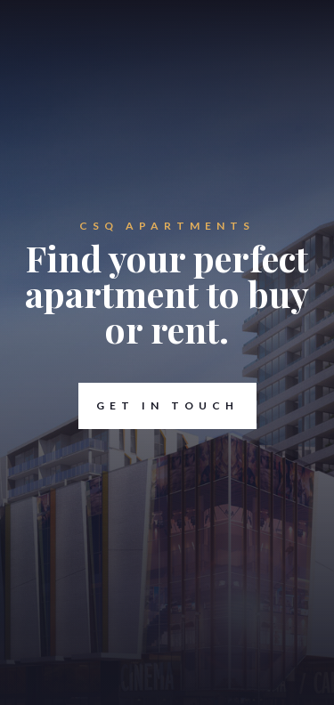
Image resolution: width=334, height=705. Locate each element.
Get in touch (158, 406)
